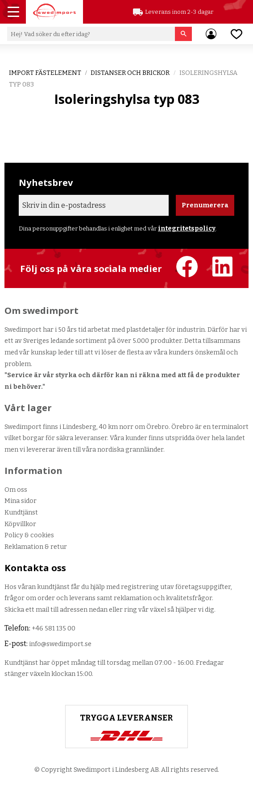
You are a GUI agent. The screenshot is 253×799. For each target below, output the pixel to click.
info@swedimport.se (60, 644)
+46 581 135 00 (53, 628)
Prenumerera (205, 205)
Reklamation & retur (35, 547)
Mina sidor (20, 501)
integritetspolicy (187, 228)
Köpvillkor (20, 524)
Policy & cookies (29, 535)
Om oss (15, 490)
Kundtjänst (21, 512)
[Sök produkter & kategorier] (91, 34)
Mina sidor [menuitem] (211, 34)
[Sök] (183, 34)
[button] (14, 12)
